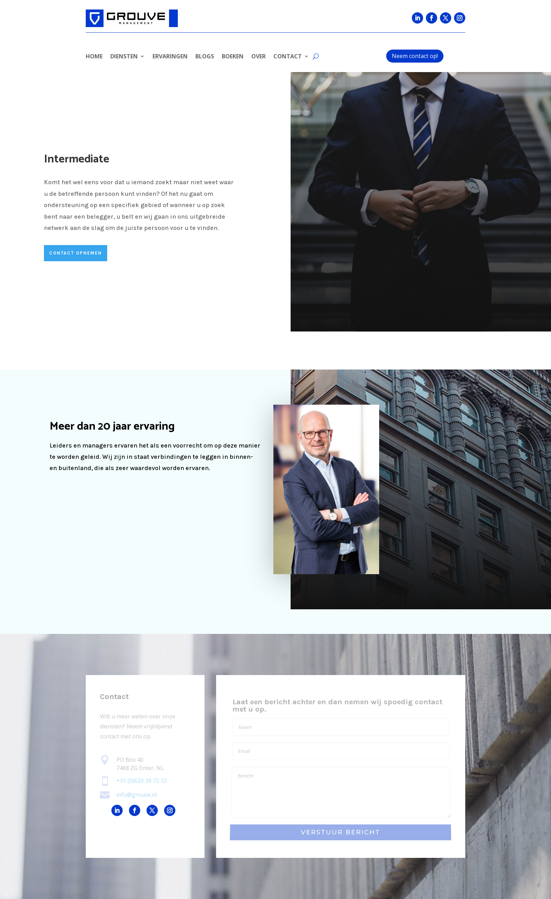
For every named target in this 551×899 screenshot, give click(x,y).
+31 (141, 780)
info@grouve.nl (136, 794)
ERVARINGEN (170, 57)
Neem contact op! (415, 56)
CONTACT (287, 57)
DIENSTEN (124, 57)
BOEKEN (233, 57)
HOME (94, 57)
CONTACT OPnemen (75, 253)
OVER (258, 57)
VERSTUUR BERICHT (340, 832)
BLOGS (204, 57)
